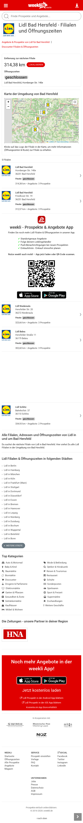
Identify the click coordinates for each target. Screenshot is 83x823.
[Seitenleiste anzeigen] (77, 817)
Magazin (9, 768)
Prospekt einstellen (40, 756)
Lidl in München (11, 474)
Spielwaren (51, 588)
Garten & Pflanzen (12, 592)
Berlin (49, 7)
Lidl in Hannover (11, 508)
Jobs (33, 781)
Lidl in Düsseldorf (12, 495)
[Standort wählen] (77, 5)
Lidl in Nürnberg (11, 517)
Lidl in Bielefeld (10, 534)
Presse (34, 784)
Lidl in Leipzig (10, 513)
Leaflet (50, 142)
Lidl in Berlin (9, 465)
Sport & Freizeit (53, 592)
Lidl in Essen (9, 500)
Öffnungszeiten (12, 759)
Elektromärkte (11, 588)
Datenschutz (37, 787)
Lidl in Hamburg (11, 470)
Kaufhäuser (9, 605)
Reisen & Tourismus (55, 571)
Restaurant (51, 575)
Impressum (36, 794)
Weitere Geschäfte (54, 605)
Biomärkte (8, 575)
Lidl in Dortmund (11, 491)
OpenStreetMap (63, 142)
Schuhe (49, 579)
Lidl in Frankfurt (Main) (14, 482)
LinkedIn (61, 765)
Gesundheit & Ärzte (13, 597)
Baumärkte (9, 571)
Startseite (9, 756)
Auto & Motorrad (12, 562)
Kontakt (35, 765)
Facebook (62, 756)
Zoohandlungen (53, 601)
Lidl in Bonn (9, 538)
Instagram (62, 762)
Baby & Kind (9, 567)
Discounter (9, 579)
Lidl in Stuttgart (10, 487)
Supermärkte (52, 597)
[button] (74, 102)
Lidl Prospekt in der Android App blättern (41, 698)
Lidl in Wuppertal (11, 530)
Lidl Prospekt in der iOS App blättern (41, 702)
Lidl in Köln (8, 478)
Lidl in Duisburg (10, 521)
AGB (33, 791)
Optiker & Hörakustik (56, 567)
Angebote (9, 765)
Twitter (61, 759)
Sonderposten (52, 584)
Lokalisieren (36, 64)
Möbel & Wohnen (12, 609)
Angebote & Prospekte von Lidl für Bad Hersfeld (25, 42)
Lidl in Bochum (10, 525)
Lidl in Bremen (10, 504)
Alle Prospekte (12, 762)
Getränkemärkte (11, 601)
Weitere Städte (13, 545)
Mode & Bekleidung (55, 562)
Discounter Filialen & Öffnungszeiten (20, 46)
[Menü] (6, 5)
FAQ (33, 762)
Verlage (35, 759)
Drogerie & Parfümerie (14, 584)
